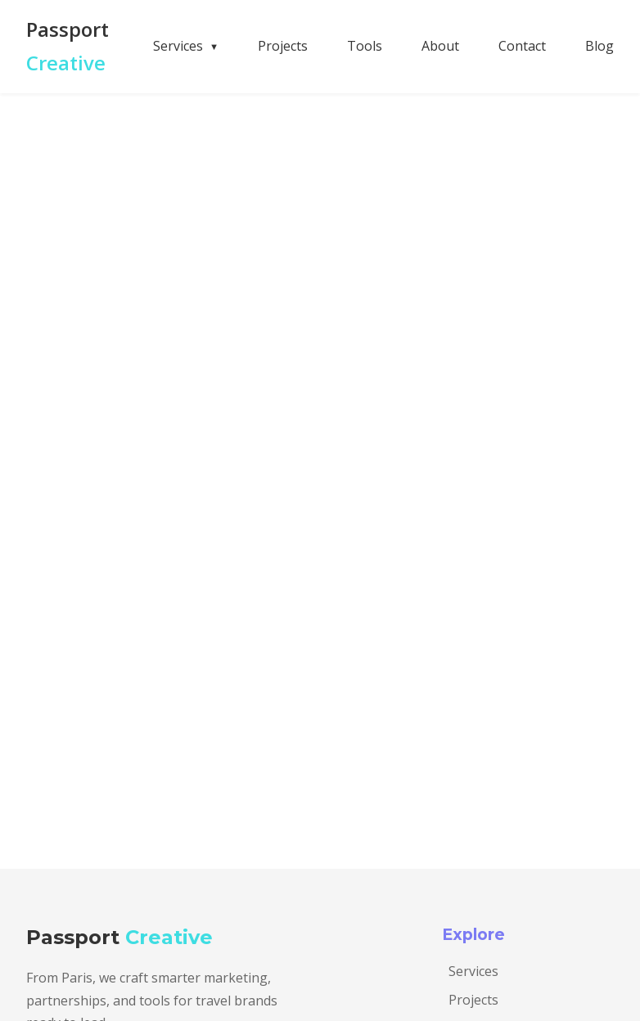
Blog (599, 46)
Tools (364, 46)
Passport (67, 46)
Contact (522, 46)
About (440, 46)
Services (473, 971)
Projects (283, 46)
